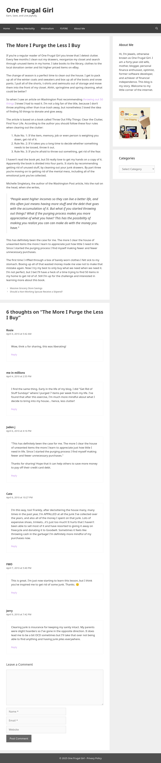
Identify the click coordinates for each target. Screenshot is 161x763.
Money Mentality (25, 28)
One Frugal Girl (29, 10)
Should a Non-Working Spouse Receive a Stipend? (36, 291)
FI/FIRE (64, 28)
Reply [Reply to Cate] (14, 546)
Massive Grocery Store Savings (26, 288)
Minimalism (47, 28)
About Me (79, 28)
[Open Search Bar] (156, 28)
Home (6, 28)
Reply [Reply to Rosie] (14, 354)
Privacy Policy (94, 758)
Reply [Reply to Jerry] (14, 647)
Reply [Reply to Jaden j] (14, 475)
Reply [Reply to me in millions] (14, 409)
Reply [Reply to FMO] (14, 592)
